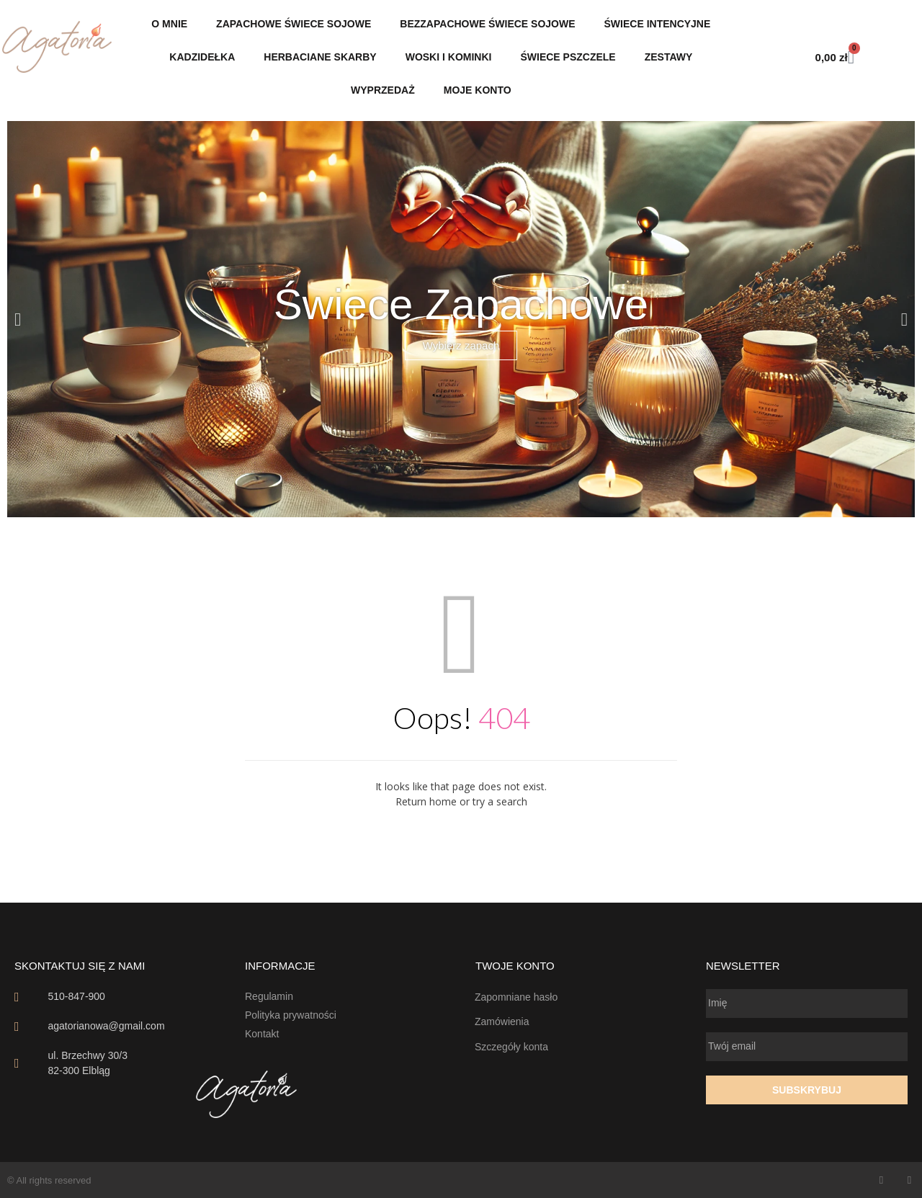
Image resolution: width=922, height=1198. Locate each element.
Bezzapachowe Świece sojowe (487, 24)
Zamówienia (502, 1021)
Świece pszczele (567, 57)
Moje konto (477, 90)
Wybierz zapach (461, 345)
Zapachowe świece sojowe (293, 24)
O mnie (169, 24)
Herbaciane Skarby (320, 57)
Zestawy (669, 57)
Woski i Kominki (449, 57)
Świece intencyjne (657, 24)
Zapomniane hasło (516, 997)
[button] (17, 319)
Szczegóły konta (511, 1046)
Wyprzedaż (383, 90)
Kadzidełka (202, 57)
